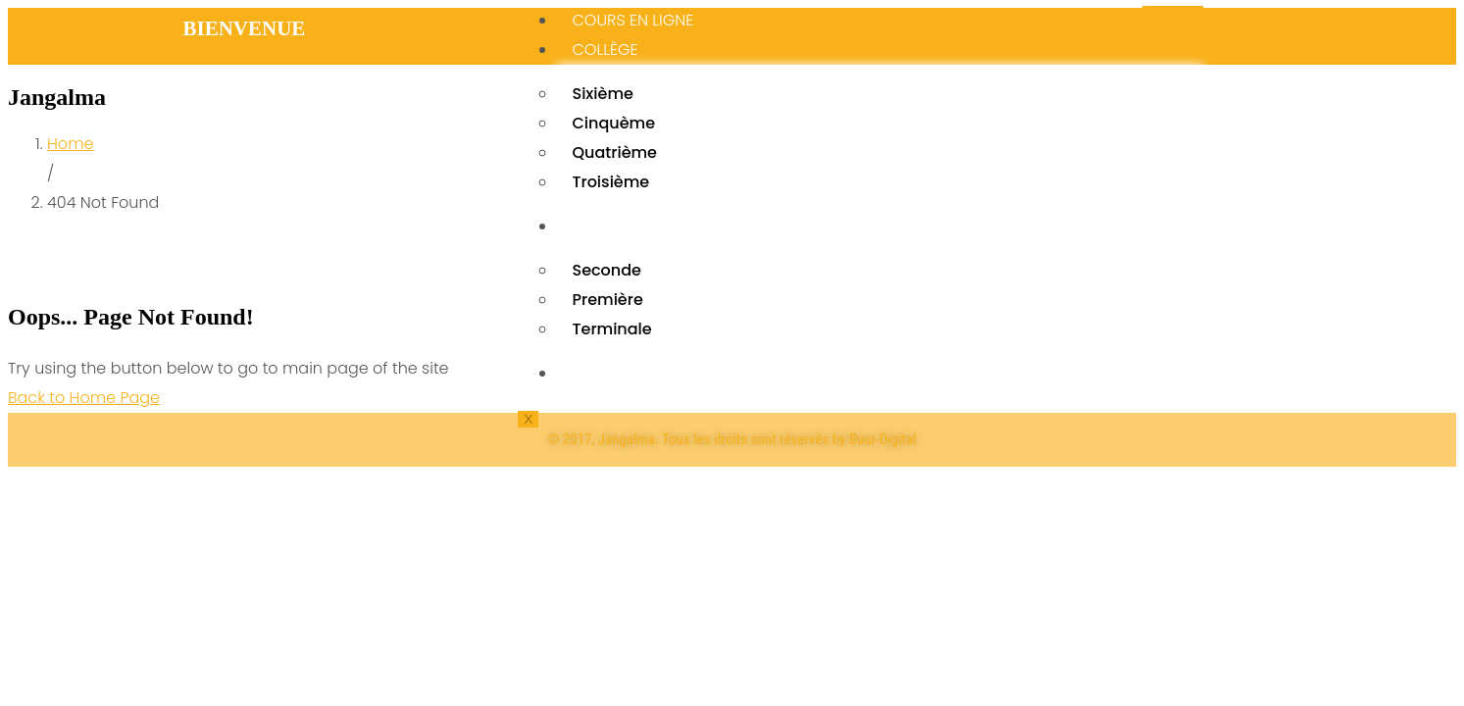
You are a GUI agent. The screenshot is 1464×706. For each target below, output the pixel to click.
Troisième (610, 182)
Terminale (611, 329)
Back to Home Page (84, 397)
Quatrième (614, 152)
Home (70, 143)
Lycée (593, 226)
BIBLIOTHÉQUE (623, 373)
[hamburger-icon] (1172, 7)
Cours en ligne (632, 20)
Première (607, 299)
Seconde (606, 270)
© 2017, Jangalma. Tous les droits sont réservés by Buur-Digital (731, 439)
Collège (604, 49)
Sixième (602, 93)
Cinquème (613, 123)
